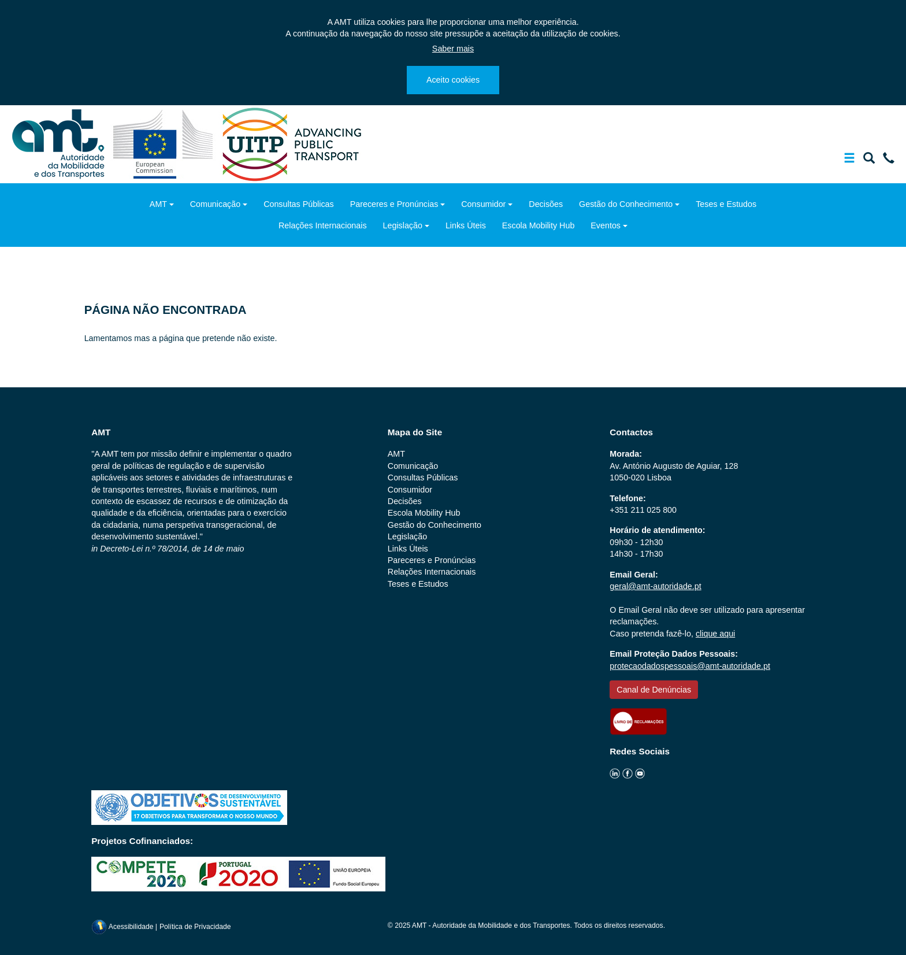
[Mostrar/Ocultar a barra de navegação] (849, 160)
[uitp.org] (291, 143)
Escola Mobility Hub (538, 225)
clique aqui (715, 633)
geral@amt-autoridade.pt (655, 586)
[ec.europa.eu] (164, 143)
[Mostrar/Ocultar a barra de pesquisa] (869, 160)
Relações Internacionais (323, 225)
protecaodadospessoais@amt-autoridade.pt (690, 666)
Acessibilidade (123, 927)
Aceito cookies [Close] (453, 79)
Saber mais (453, 48)
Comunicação (215, 204)
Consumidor (483, 204)
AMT (158, 204)
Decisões (546, 204)
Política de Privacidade (195, 927)
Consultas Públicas (298, 204)
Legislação (402, 225)
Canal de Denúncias (654, 689)
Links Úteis (465, 225)
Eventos (606, 225)
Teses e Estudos (726, 204)
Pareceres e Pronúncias (394, 204)
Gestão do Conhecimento (626, 204)
